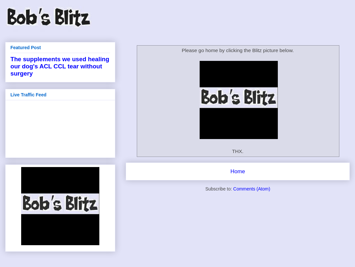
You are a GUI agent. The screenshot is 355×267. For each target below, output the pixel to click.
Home (238, 171)
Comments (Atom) (251, 188)
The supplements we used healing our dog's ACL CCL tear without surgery (59, 66)
